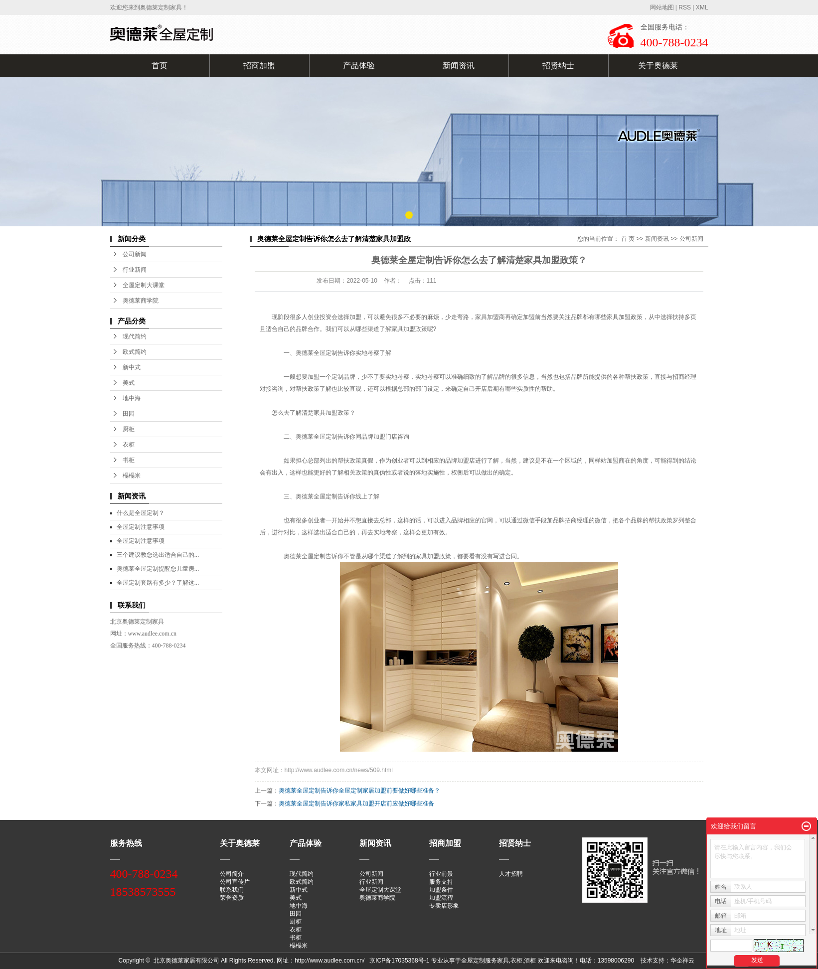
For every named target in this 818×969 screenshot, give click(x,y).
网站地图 (662, 7)
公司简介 (232, 873)
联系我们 (232, 889)
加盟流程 (441, 897)
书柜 (129, 460)
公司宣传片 (235, 881)
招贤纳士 (558, 65)
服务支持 (441, 881)
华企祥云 (682, 960)
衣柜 (129, 444)
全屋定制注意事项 (140, 526)
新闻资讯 (459, 65)
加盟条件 (441, 889)
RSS (684, 7)
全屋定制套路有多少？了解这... (158, 582)
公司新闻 (135, 254)
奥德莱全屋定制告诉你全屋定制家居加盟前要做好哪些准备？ (359, 790)
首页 (159, 65)
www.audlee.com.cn (152, 633)
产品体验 (359, 65)
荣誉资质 (232, 897)
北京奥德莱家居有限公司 (186, 960)
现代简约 (135, 336)
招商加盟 (259, 65)
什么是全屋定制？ (140, 512)
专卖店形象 (444, 905)
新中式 (132, 367)
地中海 (132, 398)
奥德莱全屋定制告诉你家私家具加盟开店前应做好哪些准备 (356, 803)
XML (702, 7)
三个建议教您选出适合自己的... (158, 554)
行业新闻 (135, 269)
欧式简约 (135, 351)
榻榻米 (132, 475)
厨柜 (129, 429)
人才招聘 (511, 873)
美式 (129, 382)
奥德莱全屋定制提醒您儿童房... (158, 568)
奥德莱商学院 (141, 300)
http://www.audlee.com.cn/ (330, 960)
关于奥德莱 (658, 65)
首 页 (628, 238)
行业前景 (441, 873)
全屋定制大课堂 (143, 285)
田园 (129, 413)
